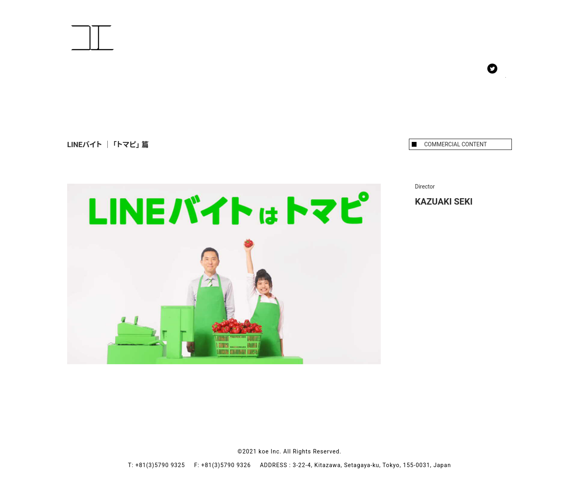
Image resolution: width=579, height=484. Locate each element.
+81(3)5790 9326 (230, 465)
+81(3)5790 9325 (165, 465)
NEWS (177, 76)
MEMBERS (131, 76)
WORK (84, 76)
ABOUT (219, 76)
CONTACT (267, 76)
